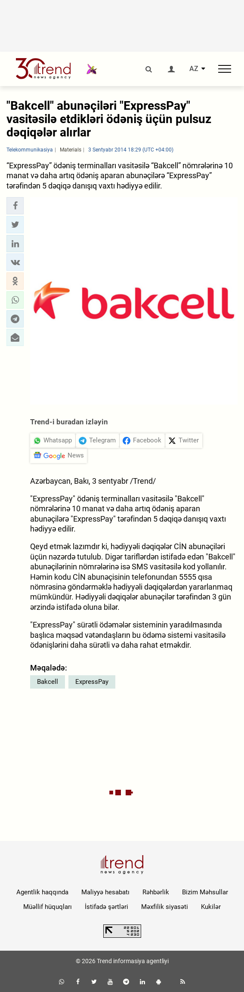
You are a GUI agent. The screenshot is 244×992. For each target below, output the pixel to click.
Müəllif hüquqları (47, 907)
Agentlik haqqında (42, 892)
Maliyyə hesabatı (105, 892)
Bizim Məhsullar (205, 892)
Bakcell (47, 682)
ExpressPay (91, 682)
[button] (15, 205)
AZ (193, 68)
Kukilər (211, 907)
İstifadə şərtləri (106, 907)
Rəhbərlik (155, 892)
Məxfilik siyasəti (164, 907)
